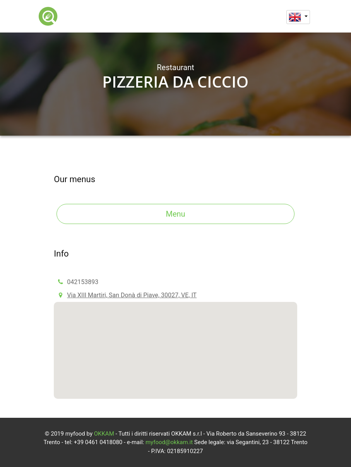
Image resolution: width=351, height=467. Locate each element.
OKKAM (104, 433)
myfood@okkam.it (169, 442)
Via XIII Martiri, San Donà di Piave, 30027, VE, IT (132, 295)
